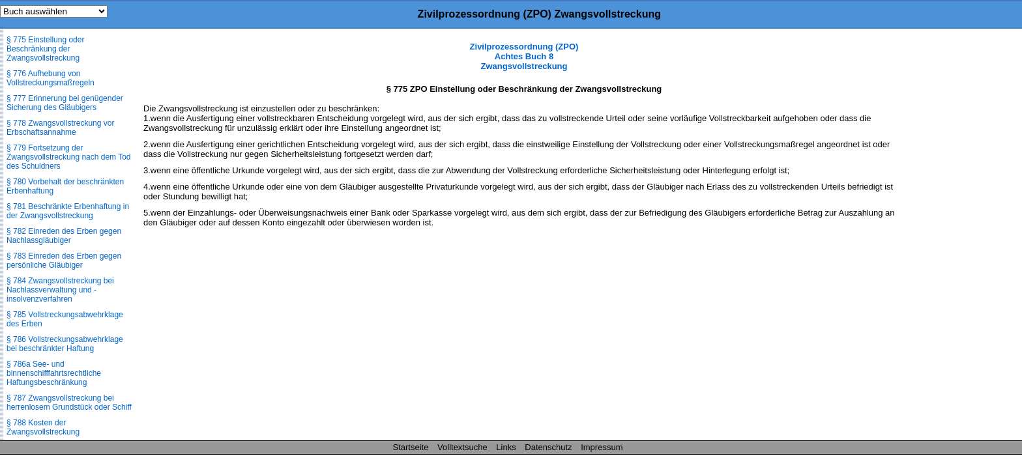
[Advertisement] (957, 237)
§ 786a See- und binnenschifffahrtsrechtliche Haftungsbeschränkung (54, 373)
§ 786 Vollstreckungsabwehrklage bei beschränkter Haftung (65, 344)
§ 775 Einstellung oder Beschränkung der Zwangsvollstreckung (45, 49)
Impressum (601, 447)
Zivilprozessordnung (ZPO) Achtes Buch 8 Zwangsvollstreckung (524, 56)
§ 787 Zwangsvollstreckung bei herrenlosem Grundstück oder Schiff (69, 402)
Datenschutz (548, 447)
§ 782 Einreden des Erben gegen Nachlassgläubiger (64, 236)
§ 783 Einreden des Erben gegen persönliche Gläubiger (64, 260)
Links (506, 447)
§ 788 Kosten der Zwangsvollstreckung (43, 427)
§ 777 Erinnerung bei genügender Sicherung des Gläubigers (65, 103)
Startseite (411, 447)
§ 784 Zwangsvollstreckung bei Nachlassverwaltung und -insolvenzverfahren (60, 290)
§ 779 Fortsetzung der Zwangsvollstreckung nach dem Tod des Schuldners (69, 157)
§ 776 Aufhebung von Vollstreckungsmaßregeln (51, 78)
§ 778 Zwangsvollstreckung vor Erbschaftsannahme (60, 128)
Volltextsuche (462, 447)
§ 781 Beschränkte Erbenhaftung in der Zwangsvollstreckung (68, 211)
